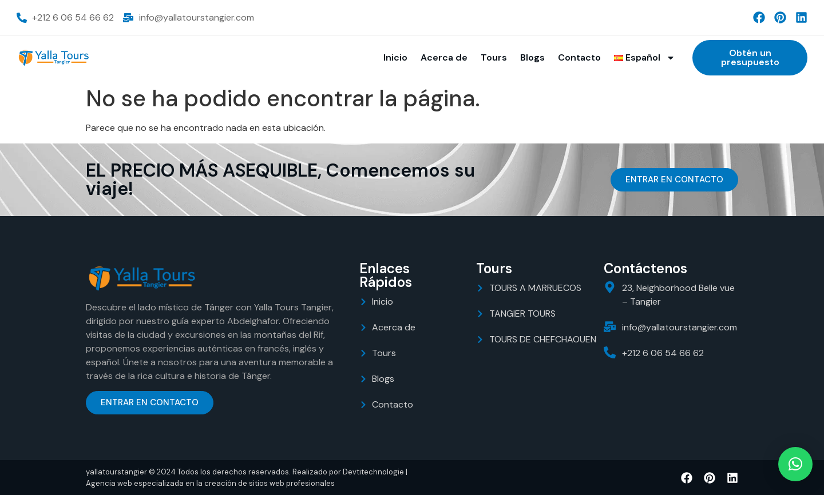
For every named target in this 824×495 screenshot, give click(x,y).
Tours (494, 57)
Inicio (395, 57)
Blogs (532, 57)
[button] (795, 464)
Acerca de (444, 57)
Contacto (579, 57)
